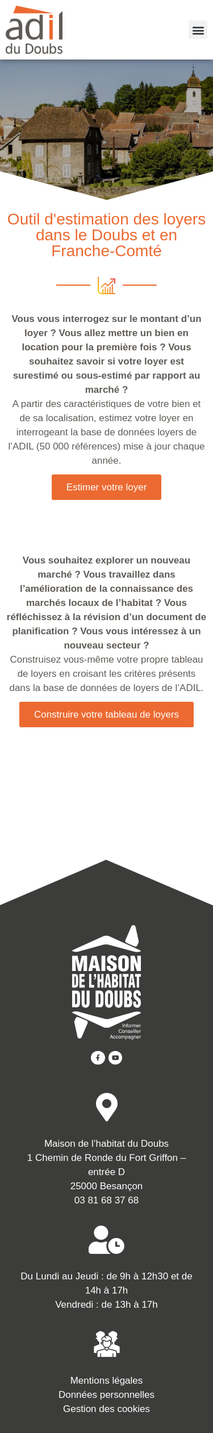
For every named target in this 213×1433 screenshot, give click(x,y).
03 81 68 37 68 (106, 1200)
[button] (198, 29)
